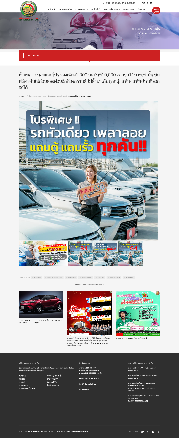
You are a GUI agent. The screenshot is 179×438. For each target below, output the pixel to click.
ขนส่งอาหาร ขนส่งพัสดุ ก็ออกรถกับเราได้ (131, 338)
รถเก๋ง (23, 382)
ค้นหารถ (33, 55)
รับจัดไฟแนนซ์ (72, 277)
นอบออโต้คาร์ (129, 277)
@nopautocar (92, 378)
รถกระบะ (24, 385)
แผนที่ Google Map (87, 384)
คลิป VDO (95, 9)
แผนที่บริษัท (84, 390)
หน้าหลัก (52, 9)
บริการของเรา (81, 9)
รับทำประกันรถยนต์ (115, 277)
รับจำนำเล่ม (100, 277)
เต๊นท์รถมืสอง (37, 277)
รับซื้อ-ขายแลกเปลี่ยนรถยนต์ (54, 277)
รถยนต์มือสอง (65, 9)
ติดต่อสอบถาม (53, 385)
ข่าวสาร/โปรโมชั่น (111, 9)
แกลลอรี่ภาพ (128, 9)
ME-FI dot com (80, 431)
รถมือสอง (22, 379)
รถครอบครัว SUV (28, 388)
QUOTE (156, 10)
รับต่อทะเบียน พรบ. (87, 277)
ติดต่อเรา (142, 9)
